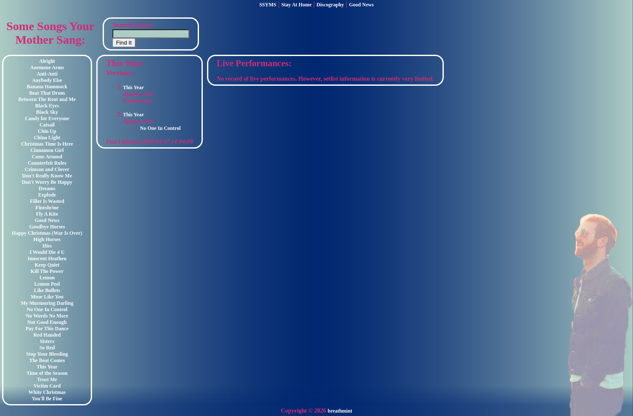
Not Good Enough (47, 322)
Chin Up (47, 131)
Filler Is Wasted (47, 201)
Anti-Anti (46, 74)
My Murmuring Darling (47, 303)
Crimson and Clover (47, 169)
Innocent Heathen (47, 258)
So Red (47, 348)
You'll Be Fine (47, 399)
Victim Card (47, 386)
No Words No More (47, 316)
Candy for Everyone (47, 118)
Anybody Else (47, 80)
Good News (361, 5)
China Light (47, 138)
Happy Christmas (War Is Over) (47, 233)
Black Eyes (47, 106)
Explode (47, 195)
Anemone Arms (47, 67)
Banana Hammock (47, 87)
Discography (330, 5)
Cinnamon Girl (47, 150)
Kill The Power (47, 271)
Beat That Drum (47, 93)
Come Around (47, 157)
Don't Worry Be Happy (47, 182)
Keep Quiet (47, 265)
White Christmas (47, 392)
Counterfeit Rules (47, 163)
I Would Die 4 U (47, 252)
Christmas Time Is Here (47, 144)
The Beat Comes (47, 360)
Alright (47, 61)
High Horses (47, 239)
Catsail (47, 125)
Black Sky (47, 112)
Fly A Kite (47, 214)
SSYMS (267, 5)
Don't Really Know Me (47, 176)
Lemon (47, 278)
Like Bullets (47, 290)
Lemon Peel (47, 284)
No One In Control (47, 309)
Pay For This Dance (46, 329)
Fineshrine (47, 208)
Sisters (47, 341)
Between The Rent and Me (47, 99)
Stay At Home (296, 5)
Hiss (47, 246)
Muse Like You (47, 297)
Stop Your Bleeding (47, 354)
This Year (46, 367)
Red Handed (47, 335)
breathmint (340, 411)
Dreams (47, 188)
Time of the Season (47, 373)
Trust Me (47, 379)
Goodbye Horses (47, 227)
